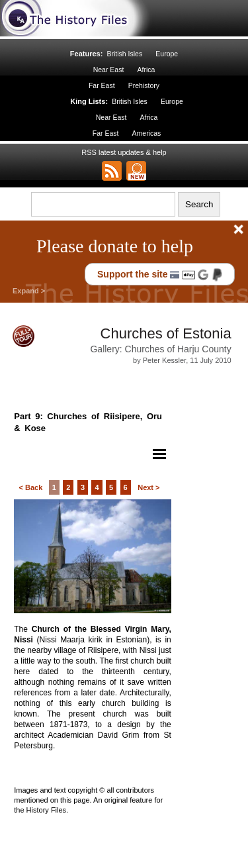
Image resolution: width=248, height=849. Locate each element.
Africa (146, 70)
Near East (108, 70)
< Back (30, 487)
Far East (102, 85)
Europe (166, 54)
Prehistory (143, 85)
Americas (146, 133)
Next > (148, 487)
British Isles (124, 54)
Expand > (29, 291)
